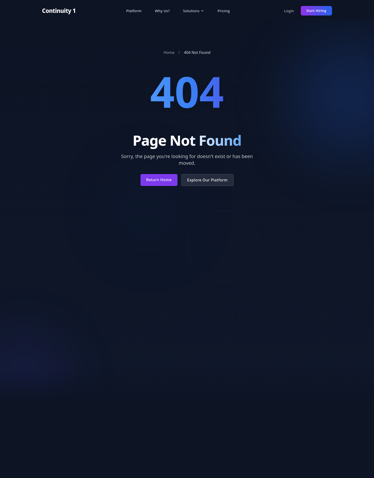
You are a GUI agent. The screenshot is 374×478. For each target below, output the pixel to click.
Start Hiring (316, 10)
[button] (193, 11)
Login (289, 10)
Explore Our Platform (207, 180)
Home (169, 52)
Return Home (159, 179)
